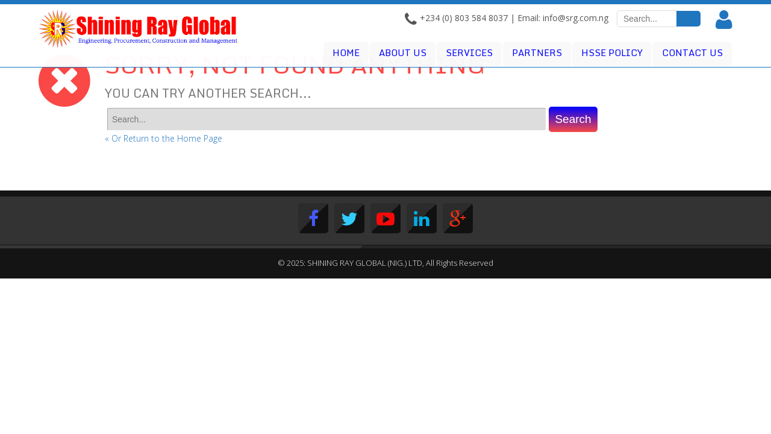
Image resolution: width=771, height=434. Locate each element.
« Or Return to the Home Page (163, 138)
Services (469, 52)
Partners (537, 52)
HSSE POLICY (612, 52)
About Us (402, 52)
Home (346, 52)
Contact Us (692, 52)
